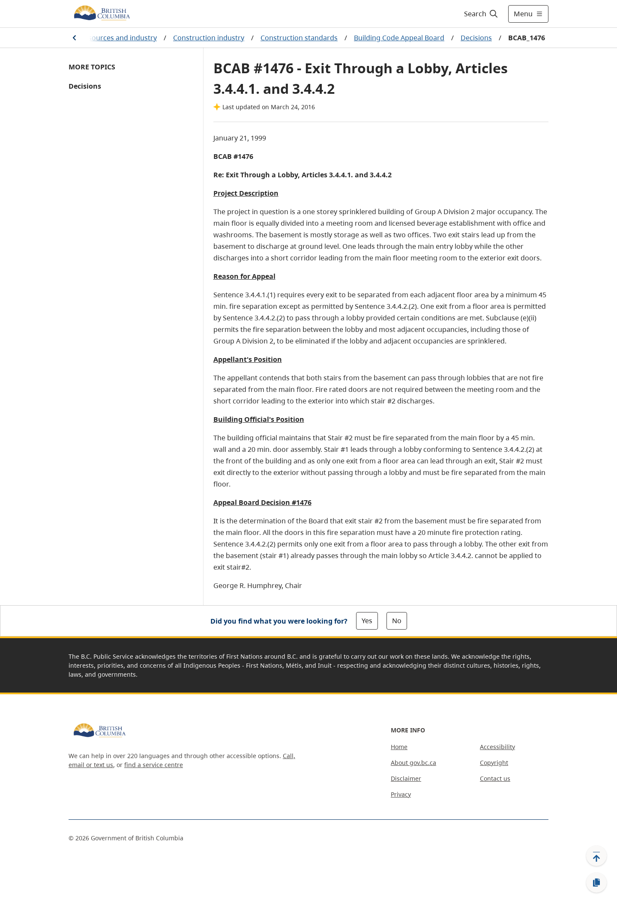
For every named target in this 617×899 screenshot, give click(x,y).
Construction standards (299, 37)
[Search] (481, 13)
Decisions (476, 37)
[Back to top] (596, 855)
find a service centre (153, 765)
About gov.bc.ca (413, 763)
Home (399, 747)
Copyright (494, 763)
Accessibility (497, 747)
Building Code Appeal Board (399, 37)
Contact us (495, 778)
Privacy (401, 794)
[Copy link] (596, 882)
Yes (367, 620)
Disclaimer (406, 778)
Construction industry (208, 37)
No (396, 620)
